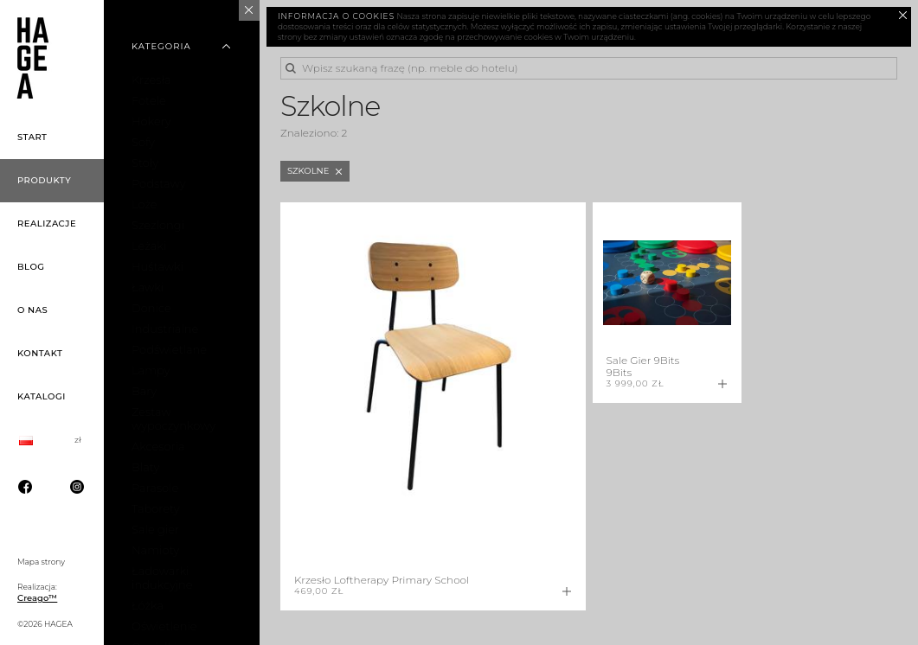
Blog (31, 266)
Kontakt (39, 353)
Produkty (44, 180)
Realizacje (46, 223)
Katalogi (41, 396)
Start (32, 137)
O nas (32, 310)
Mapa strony (41, 561)
